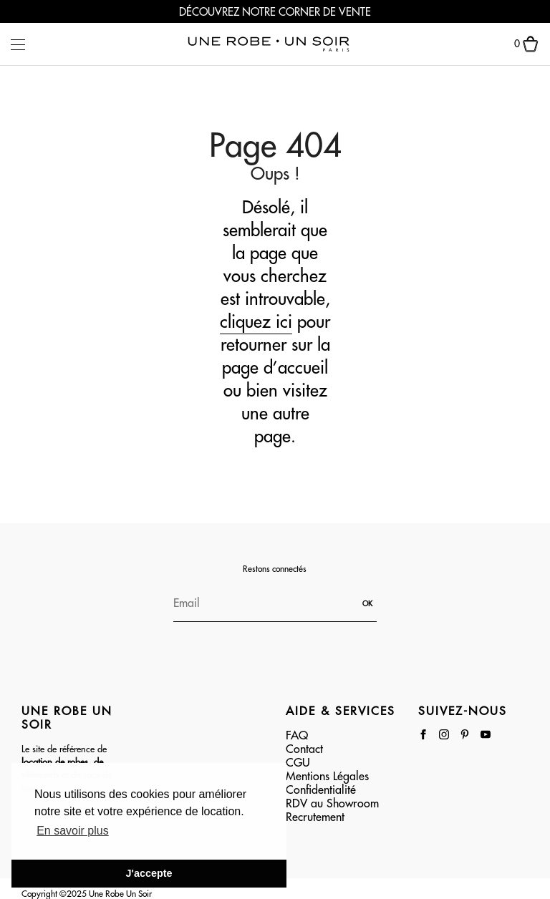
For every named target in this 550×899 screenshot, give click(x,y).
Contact (304, 749)
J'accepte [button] (148, 873)
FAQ (297, 736)
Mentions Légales (327, 776)
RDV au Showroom (332, 804)
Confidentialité (321, 790)
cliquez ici (256, 322)
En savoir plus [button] (73, 831)
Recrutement (315, 817)
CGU (298, 763)
